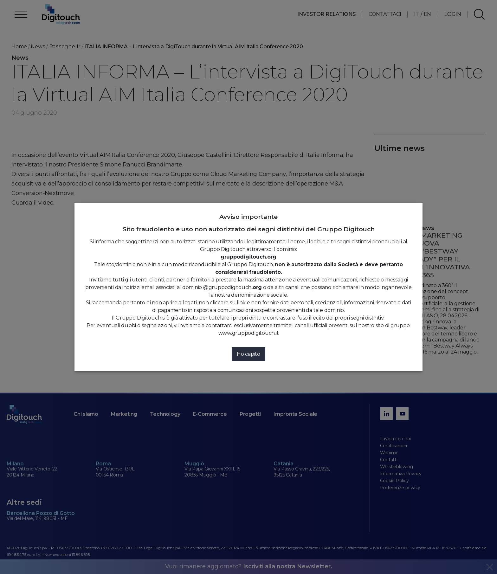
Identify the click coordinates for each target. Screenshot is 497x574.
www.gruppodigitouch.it (248, 333)
